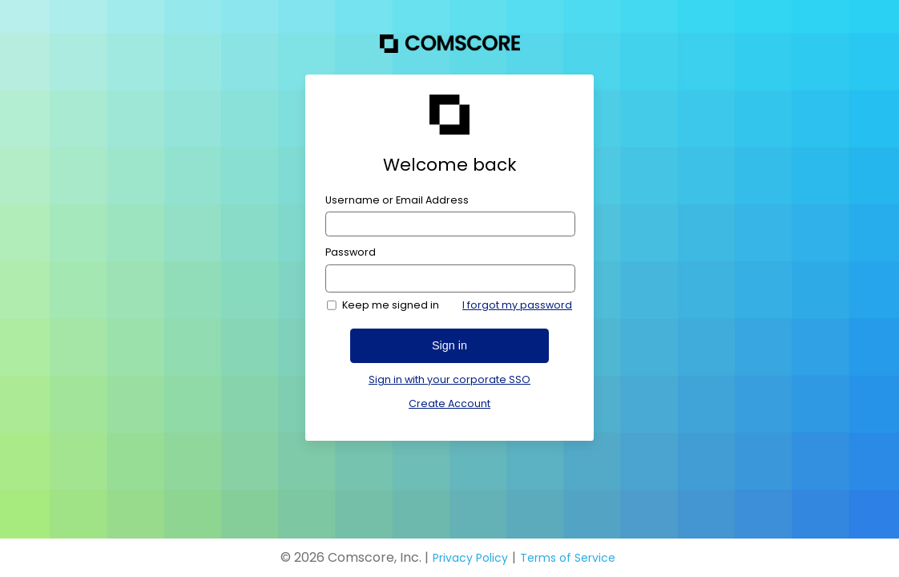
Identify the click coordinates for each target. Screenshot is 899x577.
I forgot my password (517, 305)
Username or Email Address (397, 200)
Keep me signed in (390, 305)
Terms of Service (567, 558)
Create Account (449, 403)
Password (350, 252)
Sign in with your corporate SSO (449, 379)
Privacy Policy (470, 558)
